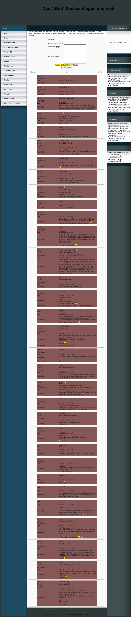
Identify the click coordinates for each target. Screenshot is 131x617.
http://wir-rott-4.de (65, 192)
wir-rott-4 (62, 310)
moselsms (62, 501)
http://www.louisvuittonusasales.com (71, 255)
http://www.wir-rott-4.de (67, 118)
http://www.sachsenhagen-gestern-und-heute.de (75, 387)
